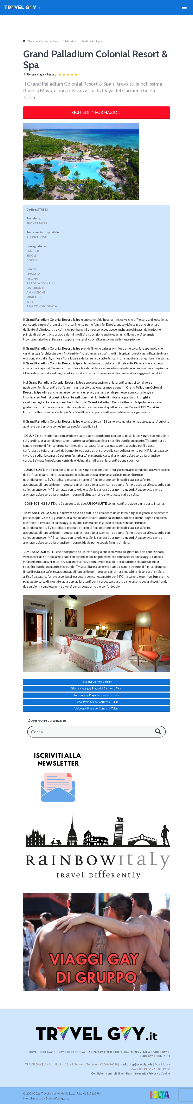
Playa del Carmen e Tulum (43, 41)
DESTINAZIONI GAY (52, 1051)
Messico (70, 41)
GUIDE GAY (146, 1055)
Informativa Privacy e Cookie (151, 1073)
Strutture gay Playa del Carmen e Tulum (96, 695)
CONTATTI (163, 1055)
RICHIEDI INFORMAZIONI (96, 112)
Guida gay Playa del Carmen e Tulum (96, 701)
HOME (33, 1051)
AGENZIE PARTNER (100, 1051)
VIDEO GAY (160, 1051)
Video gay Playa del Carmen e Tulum (96, 708)
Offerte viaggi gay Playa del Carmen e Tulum (96, 688)
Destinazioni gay (91, 41)
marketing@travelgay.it (136, 1064)
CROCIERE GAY (76, 1051)
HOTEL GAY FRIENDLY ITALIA (132, 1051)
